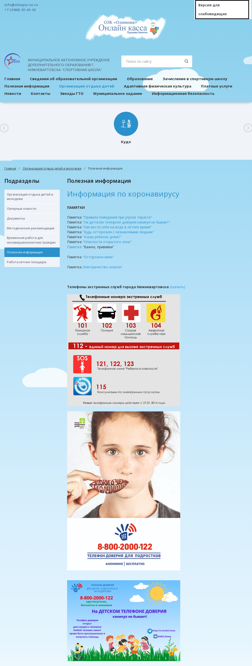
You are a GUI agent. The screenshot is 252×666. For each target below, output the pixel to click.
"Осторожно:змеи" (98, 257)
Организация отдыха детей (86, 86)
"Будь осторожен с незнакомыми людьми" (118, 232)
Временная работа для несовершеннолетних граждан (31, 240)
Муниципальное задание (117, 93)
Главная (10, 168)
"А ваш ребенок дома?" (102, 236)
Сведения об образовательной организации (73, 78)
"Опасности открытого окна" (107, 241)
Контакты (40, 93)
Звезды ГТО (72, 93)
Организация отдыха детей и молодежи (52, 168)
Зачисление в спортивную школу (195, 78)
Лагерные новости (21, 208)
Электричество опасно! (102, 267)
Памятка (74, 247)
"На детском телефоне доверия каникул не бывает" (126, 222)
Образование (140, 78)
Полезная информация (25, 252)
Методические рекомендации (30, 228)
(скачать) (177, 286)
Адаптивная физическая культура (157, 86)
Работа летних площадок (27, 262)
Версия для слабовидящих (212, 9)
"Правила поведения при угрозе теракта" (117, 217)
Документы (16, 218)
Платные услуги (216, 86)
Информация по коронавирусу (123, 194)
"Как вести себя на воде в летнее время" (117, 227)
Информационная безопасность (183, 93)
